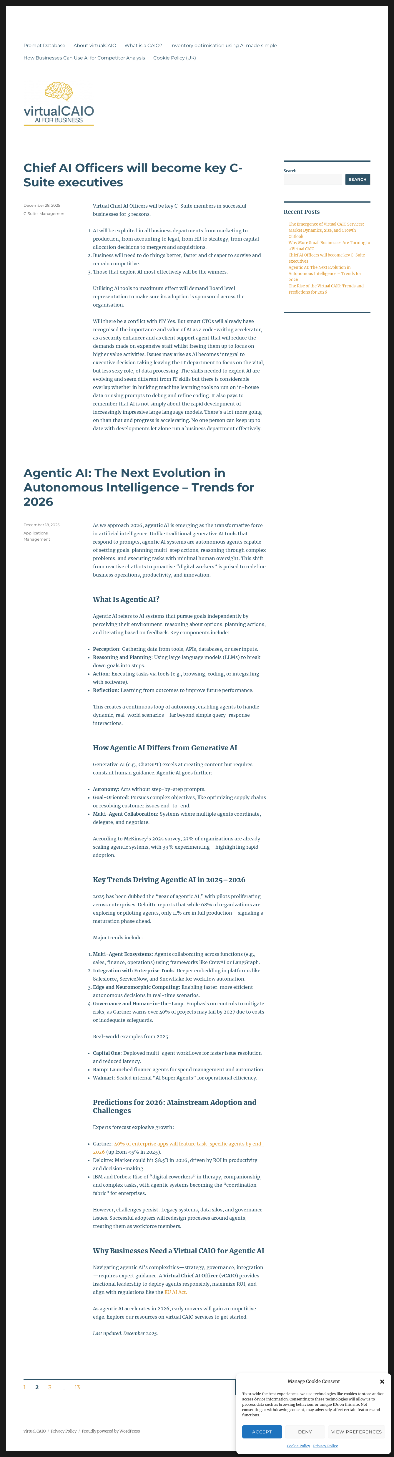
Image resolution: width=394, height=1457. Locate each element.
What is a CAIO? (143, 45)
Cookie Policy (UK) (174, 58)
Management (52, 213)
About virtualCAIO (95, 45)
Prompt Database (44, 45)
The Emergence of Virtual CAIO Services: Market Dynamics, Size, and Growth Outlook (326, 230)
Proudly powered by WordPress (111, 1431)
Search (290, 170)
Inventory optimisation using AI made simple (223, 45)
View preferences (356, 1432)
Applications (36, 533)
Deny (305, 1432)
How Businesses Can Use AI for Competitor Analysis (84, 58)
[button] (382, 1382)
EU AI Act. (175, 1292)
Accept (262, 1432)
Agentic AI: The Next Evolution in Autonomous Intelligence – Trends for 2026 (139, 487)
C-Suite (31, 213)
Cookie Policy (298, 1446)
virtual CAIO (35, 1431)
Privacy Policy (325, 1446)
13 (79, 1387)
